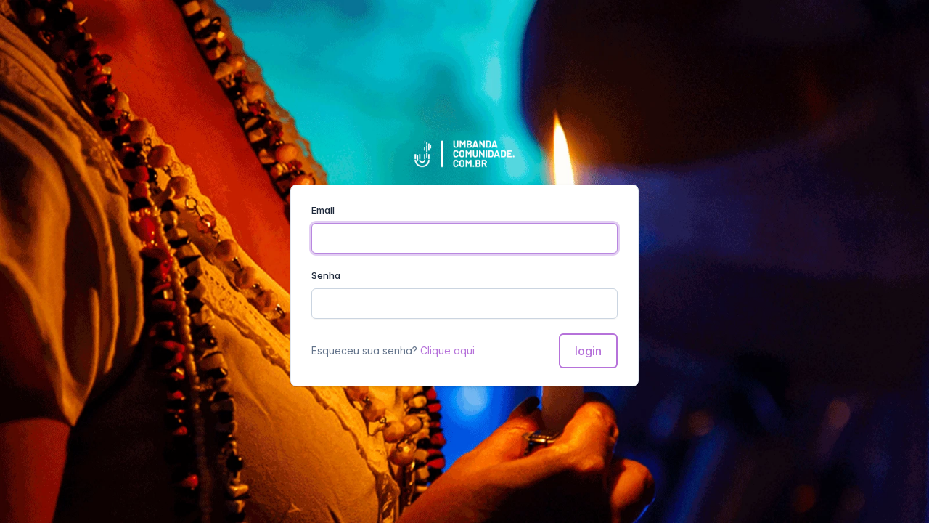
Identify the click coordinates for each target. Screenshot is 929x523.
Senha (325, 275)
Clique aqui (447, 350)
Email (323, 210)
